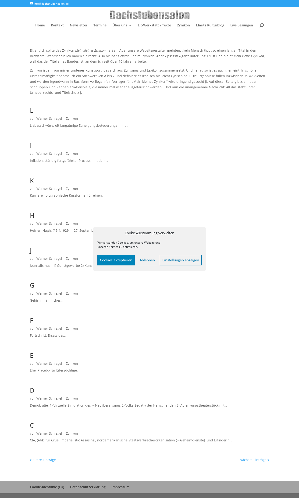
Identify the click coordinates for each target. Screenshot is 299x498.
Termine (100, 25)
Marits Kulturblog (210, 25)
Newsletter (78, 25)
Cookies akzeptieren (116, 260)
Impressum (120, 487)
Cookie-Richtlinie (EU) (47, 487)
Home (40, 25)
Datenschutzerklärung (88, 487)
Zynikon (183, 25)
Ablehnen (147, 260)
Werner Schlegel (49, 118)
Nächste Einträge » (254, 460)
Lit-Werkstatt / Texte (154, 25)
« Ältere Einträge (43, 460)
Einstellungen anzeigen (180, 260)
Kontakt (57, 25)
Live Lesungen (241, 25)
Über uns (120, 25)
